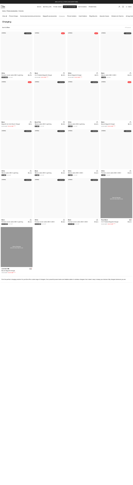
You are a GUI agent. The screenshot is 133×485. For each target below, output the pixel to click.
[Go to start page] (4, 6)
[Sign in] (117, 6)
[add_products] (30, 73)
